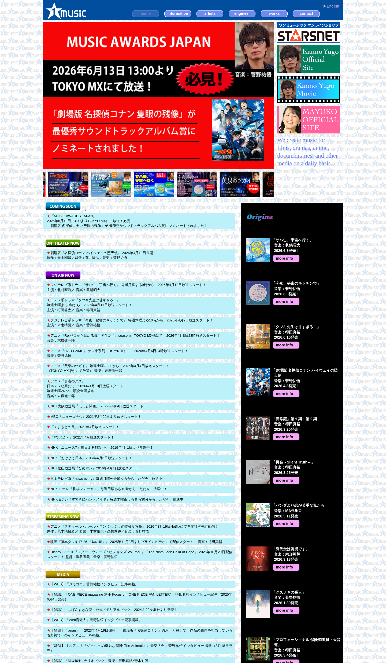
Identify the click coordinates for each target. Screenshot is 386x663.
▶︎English (331, 6)
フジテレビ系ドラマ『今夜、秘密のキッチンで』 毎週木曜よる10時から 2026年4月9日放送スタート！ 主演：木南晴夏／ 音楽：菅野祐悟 (130, 322)
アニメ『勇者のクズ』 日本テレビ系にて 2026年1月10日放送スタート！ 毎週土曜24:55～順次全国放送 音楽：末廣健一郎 (87, 388)
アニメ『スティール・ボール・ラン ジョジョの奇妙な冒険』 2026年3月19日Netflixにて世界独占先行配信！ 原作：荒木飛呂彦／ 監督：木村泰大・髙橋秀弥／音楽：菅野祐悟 (132, 528)
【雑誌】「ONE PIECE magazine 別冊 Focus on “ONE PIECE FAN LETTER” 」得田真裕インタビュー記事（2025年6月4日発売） (139, 596)
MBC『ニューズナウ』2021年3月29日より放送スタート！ (94, 417)
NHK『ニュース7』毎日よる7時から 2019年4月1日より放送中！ (100, 447)
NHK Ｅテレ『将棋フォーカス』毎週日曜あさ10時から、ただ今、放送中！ (107, 489)
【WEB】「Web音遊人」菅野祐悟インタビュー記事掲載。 (94, 620)
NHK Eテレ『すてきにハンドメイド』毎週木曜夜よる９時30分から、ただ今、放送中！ (117, 499)
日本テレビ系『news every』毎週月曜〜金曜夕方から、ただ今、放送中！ (106, 479)
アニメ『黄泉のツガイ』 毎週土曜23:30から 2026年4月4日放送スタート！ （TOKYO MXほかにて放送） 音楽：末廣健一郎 (108, 368)
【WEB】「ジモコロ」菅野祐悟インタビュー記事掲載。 (93, 584)
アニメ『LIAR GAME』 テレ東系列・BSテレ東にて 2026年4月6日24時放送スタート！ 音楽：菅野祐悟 (117, 353)
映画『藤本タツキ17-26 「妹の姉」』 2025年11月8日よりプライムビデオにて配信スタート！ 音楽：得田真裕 (134, 542)
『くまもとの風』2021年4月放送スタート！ (83, 427)
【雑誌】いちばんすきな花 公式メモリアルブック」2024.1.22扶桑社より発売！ (112, 610)
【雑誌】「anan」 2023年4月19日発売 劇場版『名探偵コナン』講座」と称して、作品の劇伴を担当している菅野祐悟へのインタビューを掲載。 (139, 632)
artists (210, 13)
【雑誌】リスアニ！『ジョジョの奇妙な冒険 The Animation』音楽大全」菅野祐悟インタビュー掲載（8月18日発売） (139, 648)
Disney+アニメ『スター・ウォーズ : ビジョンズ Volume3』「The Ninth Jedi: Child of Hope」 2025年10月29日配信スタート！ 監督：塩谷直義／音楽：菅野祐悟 (139, 554)
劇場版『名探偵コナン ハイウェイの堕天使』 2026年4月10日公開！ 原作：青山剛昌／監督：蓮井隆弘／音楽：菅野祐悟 (102, 255)
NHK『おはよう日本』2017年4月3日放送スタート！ (89, 458)
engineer (242, 13)
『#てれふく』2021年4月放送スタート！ (80, 437)
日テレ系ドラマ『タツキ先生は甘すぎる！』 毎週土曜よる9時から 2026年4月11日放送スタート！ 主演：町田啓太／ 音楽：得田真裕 (89, 305)
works (274, 13)
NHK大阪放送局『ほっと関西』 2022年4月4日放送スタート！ (97, 406)
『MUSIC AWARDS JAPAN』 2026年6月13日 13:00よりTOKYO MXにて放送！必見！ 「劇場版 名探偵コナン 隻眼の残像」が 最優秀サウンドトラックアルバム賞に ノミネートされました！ (127, 221)
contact (306, 13)
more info (284, 258)
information (178, 13)
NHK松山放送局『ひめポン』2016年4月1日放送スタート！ (95, 468)
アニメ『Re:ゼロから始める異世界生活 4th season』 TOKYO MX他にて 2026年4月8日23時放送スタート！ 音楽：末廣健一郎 (133, 338)
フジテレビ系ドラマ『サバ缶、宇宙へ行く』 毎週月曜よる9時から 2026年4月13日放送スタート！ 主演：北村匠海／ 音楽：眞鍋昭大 (126, 287)
